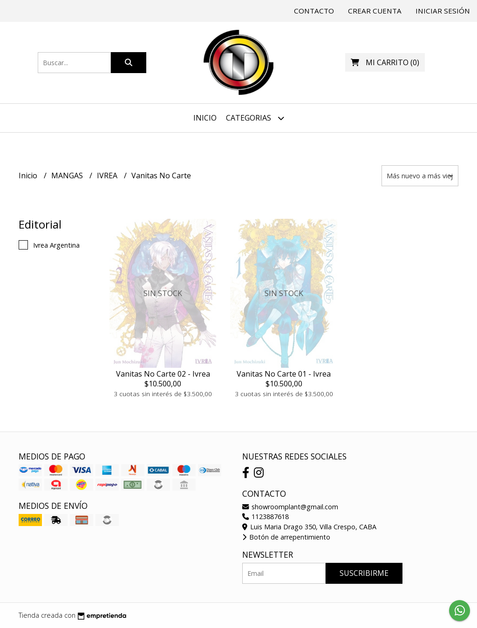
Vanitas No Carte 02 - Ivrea (163, 374)
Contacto (314, 10)
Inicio (205, 118)
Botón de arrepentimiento (286, 537)
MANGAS (68, 175)
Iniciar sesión (443, 10)
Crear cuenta (375, 10)
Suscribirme (364, 573)
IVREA (108, 175)
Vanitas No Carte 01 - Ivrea (284, 374)
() (385, 62)
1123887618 (265, 516)
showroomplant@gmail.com (290, 506)
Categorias (255, 118)
